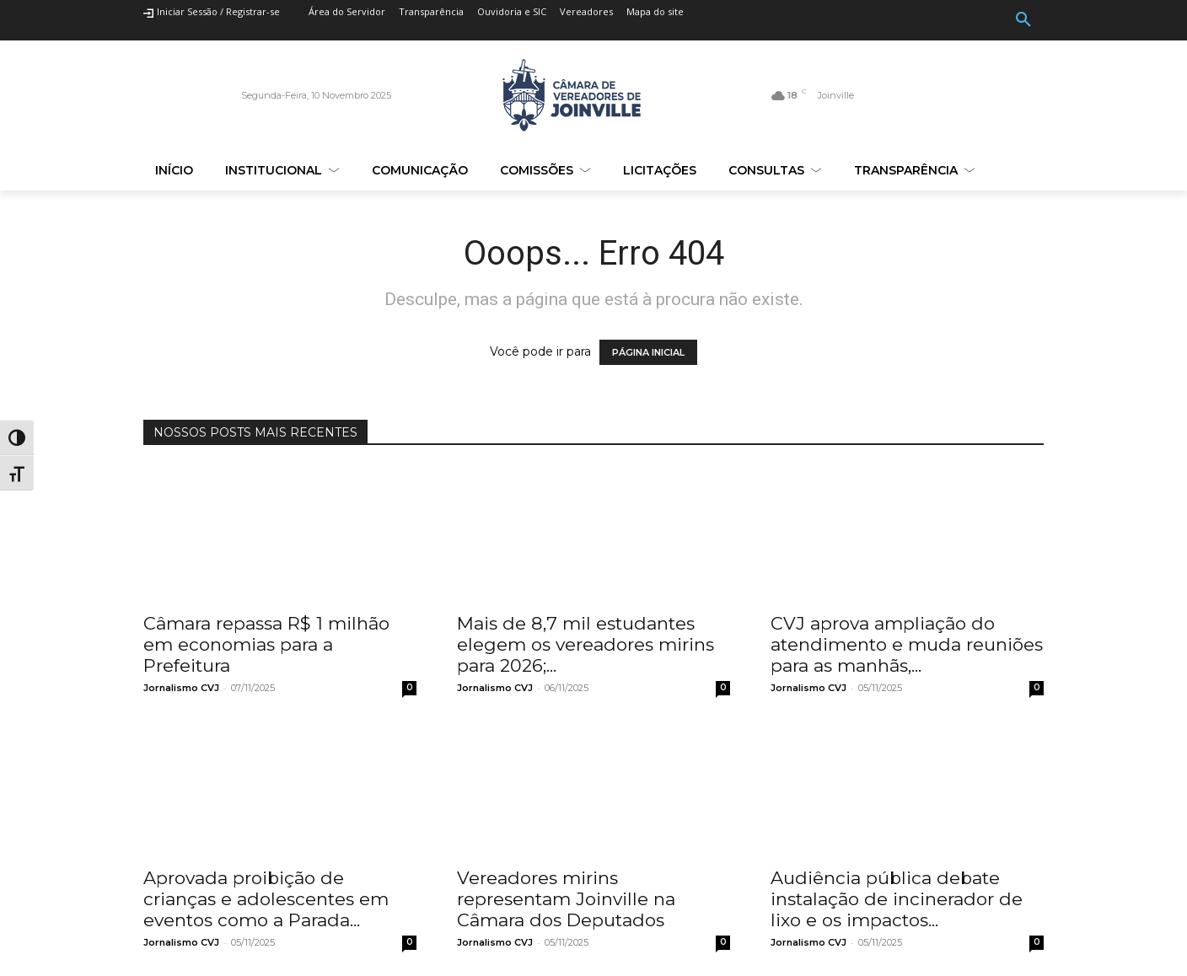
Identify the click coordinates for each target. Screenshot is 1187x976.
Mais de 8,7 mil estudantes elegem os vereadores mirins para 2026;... (585, 644)
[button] (1023, 20)
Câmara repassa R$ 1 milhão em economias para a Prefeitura (266, 644)
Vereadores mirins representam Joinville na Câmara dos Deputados (566, 898)
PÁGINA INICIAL (648, 352)
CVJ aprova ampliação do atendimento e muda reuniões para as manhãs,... (907, 644)
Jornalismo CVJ (181, 688)
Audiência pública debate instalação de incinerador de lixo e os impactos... (897, 898)
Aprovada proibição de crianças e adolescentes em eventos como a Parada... (266, 898)
